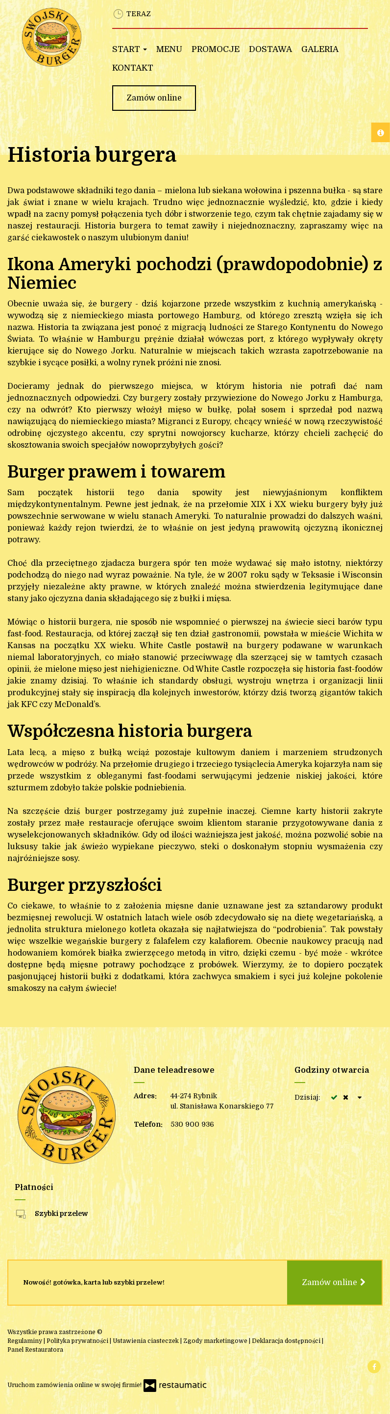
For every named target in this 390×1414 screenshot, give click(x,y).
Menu (169, 49)
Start (129, 49)
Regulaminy (25, 1341)
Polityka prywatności (78, 1341)
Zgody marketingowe (216, 1341)
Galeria (320, 49)
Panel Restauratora (35, 1349)
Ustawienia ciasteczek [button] (146, 1341)
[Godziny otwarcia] (360, 1097)
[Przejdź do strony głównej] (52, 37)
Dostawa (270, 49)
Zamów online (154, 98)
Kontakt (132, 68)
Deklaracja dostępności (287, 1341)
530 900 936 (192, 1124)
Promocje (216, 49)
